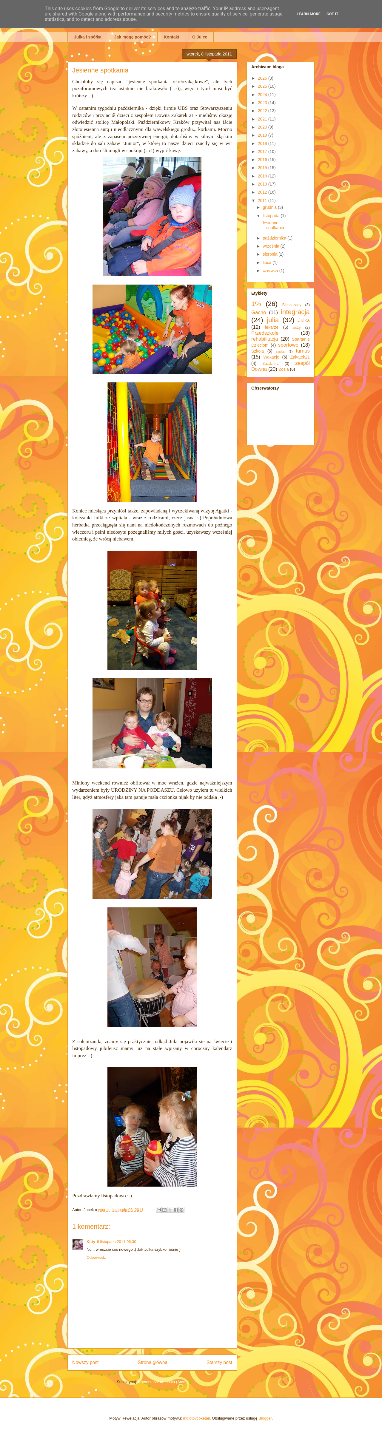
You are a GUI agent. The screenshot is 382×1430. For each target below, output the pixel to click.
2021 (263, 119)
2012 (263, 192)
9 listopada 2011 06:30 (116, 1241)
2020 (263, 127)
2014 (263, 176)
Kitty (91, 1241)
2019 (263, 135)
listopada (272, 215)
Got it (332, 14)
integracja (295, 312)
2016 (263, 159)
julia (273, 320)
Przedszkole (264, 333)
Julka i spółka (87, 37)
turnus (303, 351)
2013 (263, 184)
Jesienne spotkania (273, 225)
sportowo (288, 345)
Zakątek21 (300, 357)
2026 (263, 78)
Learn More (309, 14)
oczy (297, 327)
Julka (304, 320)
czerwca (271, 270)
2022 (263, 110)
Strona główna (152, 1362)
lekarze (271, 327)
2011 (263, 200)
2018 (263, 143)
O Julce (199, 37)
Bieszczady (291, 305)
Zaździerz (271, 364)
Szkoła (257, 351)
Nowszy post (85, 1362)
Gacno (258, 312)
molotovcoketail (196, 1418)
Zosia (283, 369)
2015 (263, 167)
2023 (263, 102)
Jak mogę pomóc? (132, 37)
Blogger (265, 1418)
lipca (267, 262)
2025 (263, 86)
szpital (280, 351)
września (271, 246)
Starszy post (219, 1362)
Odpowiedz (96, 1257)
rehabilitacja (264, 339)
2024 (263, 94)
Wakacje (271, 357)
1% (256, 304)
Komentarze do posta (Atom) (163, 1382)
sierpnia (270, 254)
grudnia (270, 207)
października (275, 238)
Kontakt (171, 37)
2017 (263, 151)
